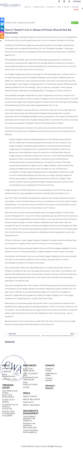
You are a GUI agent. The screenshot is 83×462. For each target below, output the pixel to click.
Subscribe (75, 7)
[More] (2, 37)
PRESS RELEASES (31, 399)
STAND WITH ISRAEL (8, 401)
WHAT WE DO (9, 369)
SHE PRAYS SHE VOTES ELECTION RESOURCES (9, 394)
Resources (51, 7)
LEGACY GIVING (49, 379)
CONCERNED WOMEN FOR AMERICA (29, 419)
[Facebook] (2, 20)
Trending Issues (40, 7)
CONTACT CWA (9, 379)
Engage (67, 7)
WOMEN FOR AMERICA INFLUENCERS (30, 426)
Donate (76, 9)
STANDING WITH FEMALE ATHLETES (10, 407)
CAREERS (6, 372)
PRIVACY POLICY (50, 387)
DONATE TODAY (49, 370)
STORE (26, 387)
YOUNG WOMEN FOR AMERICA (30, 431)
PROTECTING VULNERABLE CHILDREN (8, 414)
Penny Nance (30, 396)
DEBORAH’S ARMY (51, 375)
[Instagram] (2, 32)
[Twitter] (2, 24)
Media (60, 7)
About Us (28, 7)
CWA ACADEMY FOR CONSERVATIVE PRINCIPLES (30, 377)
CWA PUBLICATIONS (30, 384)
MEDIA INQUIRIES (31, 405)
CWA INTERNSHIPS (8, 375)
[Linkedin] (2, 28)
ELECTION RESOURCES (29, 370)
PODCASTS (28, 402)
